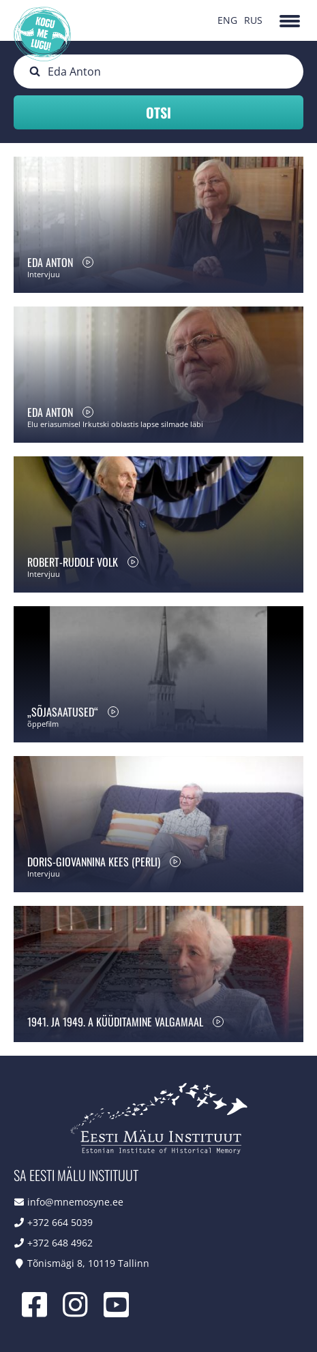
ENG (227, 20)
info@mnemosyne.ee (75, 1201)
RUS (253, 20)
